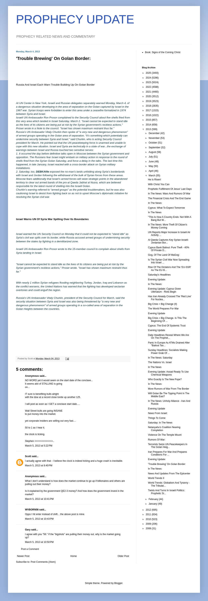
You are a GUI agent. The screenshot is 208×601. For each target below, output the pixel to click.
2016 (149, 115)
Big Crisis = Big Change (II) (162, 304)
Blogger (118, 583)
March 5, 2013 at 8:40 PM (38, 465)
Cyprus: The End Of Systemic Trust (167, 325)
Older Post (123, 556)
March (152, 175)
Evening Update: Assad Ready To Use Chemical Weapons (168, 373)
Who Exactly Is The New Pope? (165, 379)
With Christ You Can (158, 184)
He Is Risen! (154, 179)
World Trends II (156, 478)
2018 (149, 105)
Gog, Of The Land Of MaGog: (164, 255)
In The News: (155, 203)
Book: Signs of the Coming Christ (162, 52)
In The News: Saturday (160, 357)
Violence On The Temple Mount (164, 434)
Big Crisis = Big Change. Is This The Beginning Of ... (167, 319)
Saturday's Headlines (159, 274)
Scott (28, 456)
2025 (149, 73)
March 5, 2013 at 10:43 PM (39, 518)
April (151, 171)
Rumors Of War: (156, 439)
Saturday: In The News (160, 422)
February (154, 499)
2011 (149, 514)
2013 (149, 129)
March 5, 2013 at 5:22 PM (38, 445)
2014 (149, 124)
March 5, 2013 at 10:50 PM (39, 542)
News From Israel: (157, 413)
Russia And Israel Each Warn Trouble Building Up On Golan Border (55, 84)
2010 (149, 519)
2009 (149, 523)
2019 (149, 101)
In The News (154, 212)
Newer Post (23, 556)
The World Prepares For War (163, 308)
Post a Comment (30, 549)
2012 (149, 509)
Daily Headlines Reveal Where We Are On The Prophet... (168, 336)
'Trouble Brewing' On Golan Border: (167, 464)
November (154, 138)
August (153, 152)
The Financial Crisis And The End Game (169, 198)
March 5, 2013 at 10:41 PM (39, 499)
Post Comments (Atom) (43, 562)
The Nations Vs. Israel (160, 362)
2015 (149, 119)
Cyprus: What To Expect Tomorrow (166, 207)
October (153, 142)
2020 (149, 96)
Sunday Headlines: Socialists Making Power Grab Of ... (167, 351)
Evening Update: (157, 279)
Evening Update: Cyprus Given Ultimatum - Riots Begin (164, 290)
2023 (149, 82)
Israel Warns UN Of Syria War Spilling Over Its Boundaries (52, 219)
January (153, 503)
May (151, 166)
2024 (149, 77)
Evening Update (156, 313)
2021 (149, 91)
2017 (149, 110)
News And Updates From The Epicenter (169, 473)
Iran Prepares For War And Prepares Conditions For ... (167, 453)
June (151, 161)
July (151, 156)
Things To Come (156, 418)
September (155, 147)
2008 (149, 528)
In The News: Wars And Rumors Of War (169, 193)
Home (73, 556)
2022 (149, 87)
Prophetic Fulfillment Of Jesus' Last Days (170, 189)
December (154, 133)
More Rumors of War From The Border (168, 388)
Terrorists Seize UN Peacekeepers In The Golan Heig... (167, 445)
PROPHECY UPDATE (75, 19)
